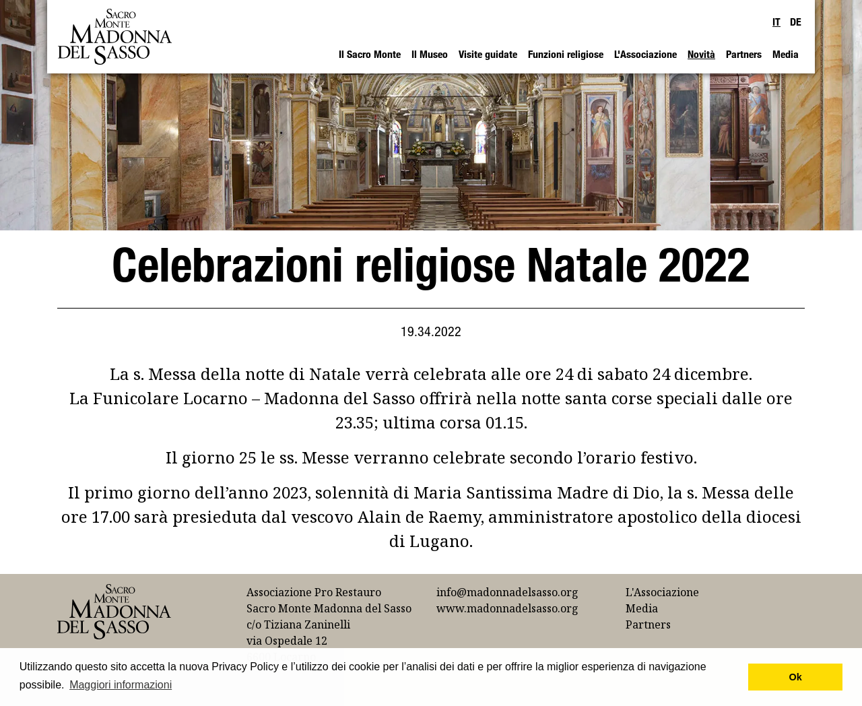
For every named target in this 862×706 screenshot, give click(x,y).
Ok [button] (795, 677)
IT (776, 21)
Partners (744, 54)
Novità (701, 54)
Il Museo (429, 54)
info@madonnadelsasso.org (507, 592)
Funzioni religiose (565, 54)
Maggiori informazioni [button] (120, 685)
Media (785, 54)
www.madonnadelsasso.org (507, 608)
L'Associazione (645, 54)
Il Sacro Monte (370, 54)
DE (795, 21)
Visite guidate (488, 54)
